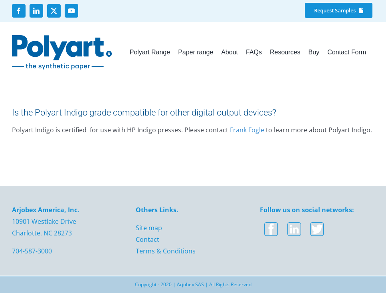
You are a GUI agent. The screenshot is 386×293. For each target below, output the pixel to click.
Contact (147, 239)
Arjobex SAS (190, 284)
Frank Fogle (247, 130)
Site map (149, 227)
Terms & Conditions (166, 251)
